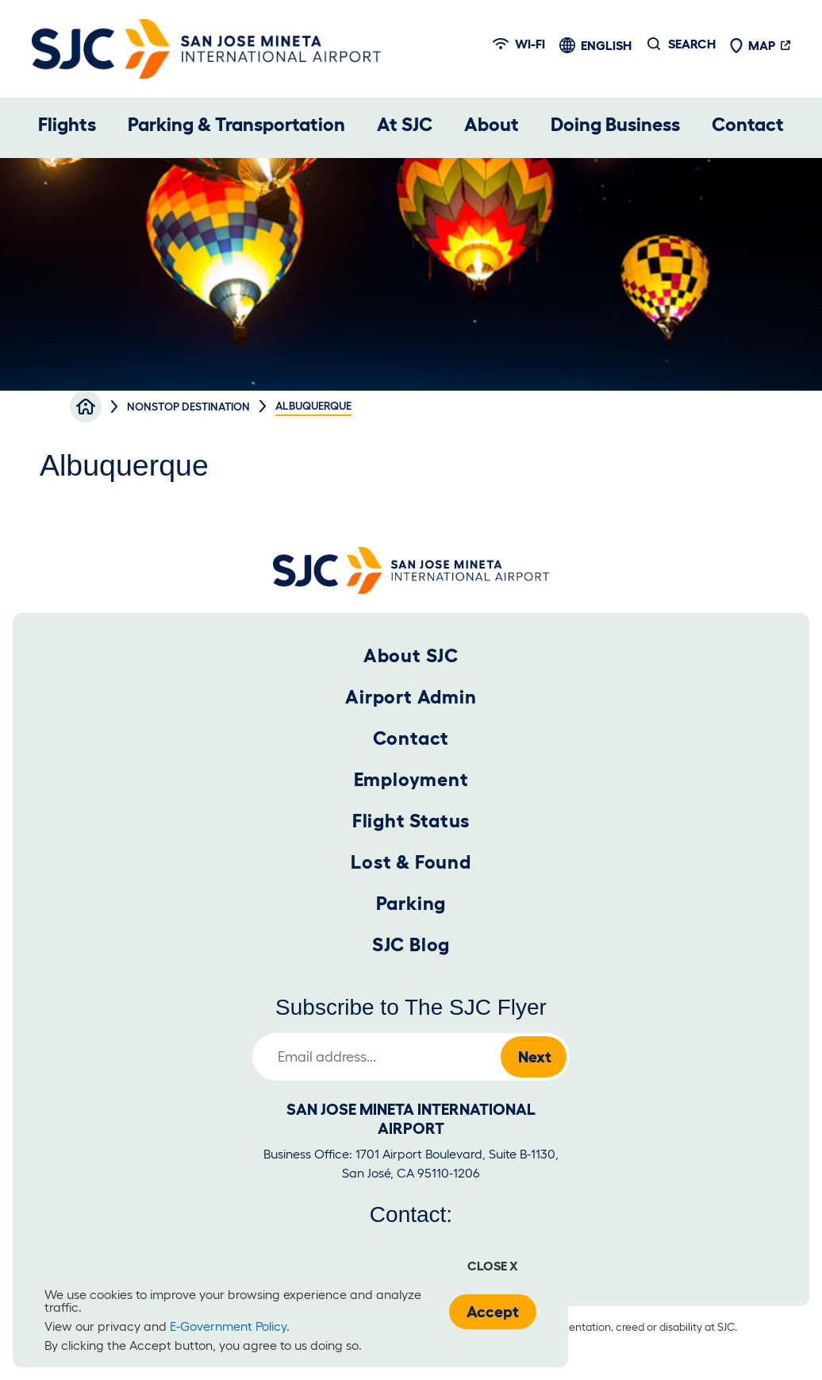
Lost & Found (411, 862)
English (606, 45)
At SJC (404, 124)
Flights (67, 124)
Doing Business (615, 124)
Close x (492, 1266)
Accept (493, 1311)
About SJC (411, 655)
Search (692, 44)
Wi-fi (519, 44)
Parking (411, 903)
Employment (411, 779)
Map (752, 45)
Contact (748, 124)
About (491, 124)
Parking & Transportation (236, 124)
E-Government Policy (228, 1326)
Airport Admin (410, 696)
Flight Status (411, 820)
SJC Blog (411, 944)
